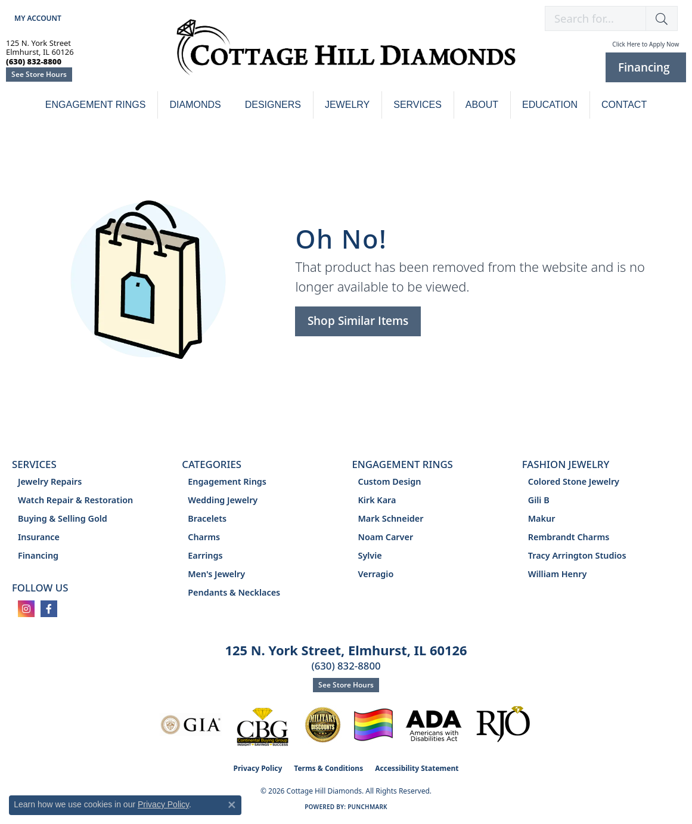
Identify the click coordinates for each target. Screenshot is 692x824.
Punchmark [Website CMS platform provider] (367, 807)
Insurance (39, 537)
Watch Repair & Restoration (75, 500)
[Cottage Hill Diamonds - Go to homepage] (346, 54)
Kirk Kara (377, 500)
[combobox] (595, 18)
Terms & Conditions (328, 768)
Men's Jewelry (216, 574)
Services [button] (417, 105)
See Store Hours (39, 74)
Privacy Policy (258, 768)
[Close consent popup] (231, 804)
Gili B (539, 500)
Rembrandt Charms (569, 537)
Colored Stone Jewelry (573, 481)
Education (550, 105)
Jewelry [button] (347, 105)
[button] (36, 18)
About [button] (482, 105)
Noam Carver (386, 537)
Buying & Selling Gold (62, 518)
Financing (38, 555)
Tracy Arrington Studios (577, 555)
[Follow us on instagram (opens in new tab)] (26, 608)
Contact (624, 105)
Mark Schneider (391, 518)
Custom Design (389, 481)
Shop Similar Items (358, 320)
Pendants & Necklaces (234, 592)
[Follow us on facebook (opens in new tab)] (49, 608)
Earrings (205, 555)
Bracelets (207, 518)
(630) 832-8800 (345, 666)
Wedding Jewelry (222, 500)
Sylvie (370, 555)
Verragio (376, 574)
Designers (273, 105)
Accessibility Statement (416, 768)
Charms (204, 537)
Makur (542, 518)
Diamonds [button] (195, 105)
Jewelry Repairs (50, 481)
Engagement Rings (95, 105)
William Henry (557, 574)
